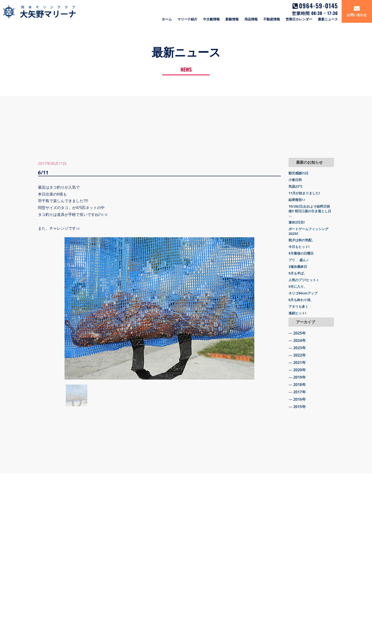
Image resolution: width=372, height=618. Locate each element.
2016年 (299, 399)
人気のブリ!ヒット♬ (303, 280)
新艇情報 (232, 19)
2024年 (299, 340)
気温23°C (295, 186)
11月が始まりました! (304, 193)
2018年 (299, 384)
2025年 (299, 333)
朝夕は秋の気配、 (301, 240)
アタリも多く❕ (300, 306)
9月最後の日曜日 (301, 253)
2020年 (299, 369)
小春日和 (295, 179)
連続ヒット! (297, 313)
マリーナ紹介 (187, 19)
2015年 (299, 406)
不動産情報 (271, 19)
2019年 (299, 377)
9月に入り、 (297, 286)
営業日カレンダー (299, 19)
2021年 (299, 362)
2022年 (299, 355)
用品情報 (251, 19)
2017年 (299, 392)
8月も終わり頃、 (301, 299)
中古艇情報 (211, 19)
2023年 (299, 347)
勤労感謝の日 (298, 173)
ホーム (167, 19)
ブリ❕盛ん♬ (298, 260)
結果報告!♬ (296, 199)
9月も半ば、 (297, 273)
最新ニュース (328, 19)
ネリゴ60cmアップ (302, 293)
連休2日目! (296, 222)
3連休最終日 (297, 266)
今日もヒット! (298, 246)
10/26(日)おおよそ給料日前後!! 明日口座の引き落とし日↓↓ (309, 211)
